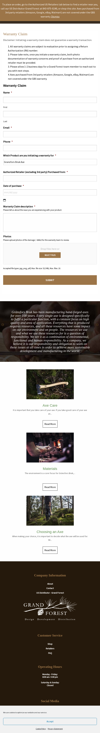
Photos (7, 236)
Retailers (50, 648)
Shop (50, 644)
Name (7, 92)
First (5, 107)
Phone (8, 141)
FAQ (50, 653)
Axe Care (50, 405)
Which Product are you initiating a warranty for (29, 155)
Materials (50, 469)
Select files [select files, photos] (50, 255)
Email (7, 127)
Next (97, 324)
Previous (2, 324)
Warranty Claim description (19, 206)
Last (5, 121)
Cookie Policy (41, 728)
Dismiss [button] (55, 16)
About (50, 583)
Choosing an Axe (50, 532)
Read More (50, 424)
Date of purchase (13, 185)
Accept (50, 721)
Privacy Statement (55, 728)
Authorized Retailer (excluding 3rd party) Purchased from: (35, 172)
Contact (50, 588)
